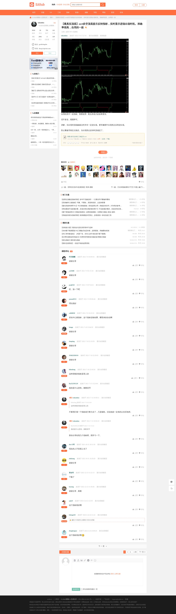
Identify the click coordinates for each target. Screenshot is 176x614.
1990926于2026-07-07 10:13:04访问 (70, 168)
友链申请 (98, 599)
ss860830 (72, 313)
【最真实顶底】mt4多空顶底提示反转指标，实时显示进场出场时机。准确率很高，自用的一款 (85, 17)
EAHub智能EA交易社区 (40, 17)
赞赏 (103, 152)
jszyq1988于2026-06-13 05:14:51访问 (141, 168)
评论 (141, 182)
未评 (105, 143)
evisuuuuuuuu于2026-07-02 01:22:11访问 (96, 168)
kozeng (71, 487)
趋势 (67, 32)
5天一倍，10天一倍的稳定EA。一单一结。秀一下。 (47, 130)
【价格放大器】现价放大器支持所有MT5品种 (77, 227)
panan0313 (72, 299)
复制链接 (103, 36)
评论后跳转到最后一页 (89, 589)
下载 (108, 139)
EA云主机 (66, 4)
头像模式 (72, 162)
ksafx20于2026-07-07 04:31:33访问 (77, 168)
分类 (63, 32)
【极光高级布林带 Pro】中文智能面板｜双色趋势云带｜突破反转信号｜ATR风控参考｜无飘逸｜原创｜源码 (92, 206)
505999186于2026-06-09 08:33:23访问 (64, 175)
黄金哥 (71, 473)
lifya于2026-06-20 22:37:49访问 (128, 168)
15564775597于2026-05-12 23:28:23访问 (109, 175)
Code (92, 560)
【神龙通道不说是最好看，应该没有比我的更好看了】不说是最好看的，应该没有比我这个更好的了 (92, 209)
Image (81, 560)
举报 (63, 182)
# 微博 (32, 126)
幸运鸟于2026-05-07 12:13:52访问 (141, 175)
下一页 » (103, 546)
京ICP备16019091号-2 (85, 599)
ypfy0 (71, 501)
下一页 (141, 552)
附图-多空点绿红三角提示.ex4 (76, 136)
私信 (50, 53)
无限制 (75, 32)
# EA (32, 99)
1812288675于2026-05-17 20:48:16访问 (102, 175)
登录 (136, 5)
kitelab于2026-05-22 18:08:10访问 (96, 175)
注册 (143, 5)
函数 (86, 12)
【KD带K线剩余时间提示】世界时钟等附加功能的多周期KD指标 (83, 237)
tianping (72, 341)
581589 (134, 233)
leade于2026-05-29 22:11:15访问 (83, 175)
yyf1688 (71, 271)
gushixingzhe (43, 44)
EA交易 (59, 4)
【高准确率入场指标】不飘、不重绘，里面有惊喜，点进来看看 (83, 202)
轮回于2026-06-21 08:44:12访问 (109, 168)
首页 (33, 12)
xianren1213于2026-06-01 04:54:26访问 (77, 175)
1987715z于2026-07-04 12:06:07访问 (89, 168)
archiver (49, 599)
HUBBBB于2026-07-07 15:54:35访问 (64, 168)
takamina (64, 36)
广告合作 (107, 599)
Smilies (95, 560)
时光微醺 (72, 257)
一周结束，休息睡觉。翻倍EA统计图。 (43, 123)
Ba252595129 (73, 383)
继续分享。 (34, 136)
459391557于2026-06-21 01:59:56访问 (122, 168)
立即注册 (117, 574)
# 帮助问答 (34, 120)
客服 (126, 599)
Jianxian (136, 209)
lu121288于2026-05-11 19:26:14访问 (115, 175)
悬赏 (112, 12)
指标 (67, 12)
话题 (42, 12)
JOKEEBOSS (73, 355)
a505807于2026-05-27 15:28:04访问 (89, 175)
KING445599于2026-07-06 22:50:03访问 (83, 168)
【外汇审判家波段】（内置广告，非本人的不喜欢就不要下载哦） (84, 234)
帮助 (104, 12)
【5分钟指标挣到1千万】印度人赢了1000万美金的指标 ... (136, 187)
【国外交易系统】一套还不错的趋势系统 (75, 243)
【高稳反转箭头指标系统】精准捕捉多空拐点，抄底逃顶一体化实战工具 (86, 215)
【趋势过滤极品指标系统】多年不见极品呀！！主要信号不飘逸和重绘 (85, 199)
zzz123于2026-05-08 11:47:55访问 (134, 175)
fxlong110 (72, 515)
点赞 (135, 265)
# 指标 (32, 81)
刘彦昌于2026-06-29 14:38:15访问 (102, 168)
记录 (103, 139)
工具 (59, 12)
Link (85, 560)
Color (78, 560)
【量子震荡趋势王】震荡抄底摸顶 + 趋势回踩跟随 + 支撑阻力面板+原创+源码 (88, 212)
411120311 (134, 227)
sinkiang (72, 458)
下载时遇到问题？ (137, 143)
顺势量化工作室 (133, 199)
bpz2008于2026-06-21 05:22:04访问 (115, 168)
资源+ (77, 12)
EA (51, 12)
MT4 (71, 32)
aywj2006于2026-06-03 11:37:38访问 (70, 175)
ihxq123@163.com (44, 48)
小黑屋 (56, 599)
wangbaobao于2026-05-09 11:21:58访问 (128, 175)
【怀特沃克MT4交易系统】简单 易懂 (80, 187)
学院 (95, 12)
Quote (88, 560)
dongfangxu (73, 531)
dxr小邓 (72, 444)
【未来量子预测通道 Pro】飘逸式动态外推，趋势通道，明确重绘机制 (85, 231)
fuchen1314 (133, 240)
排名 (121, 12)
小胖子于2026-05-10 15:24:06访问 (122, 175)
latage (71, 327)
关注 (37, 53)
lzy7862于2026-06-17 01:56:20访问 (134, 168)
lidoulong (72, 369)
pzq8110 (72, 285)
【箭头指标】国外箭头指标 (70, 240)
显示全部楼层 (93, 36)
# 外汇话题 (34, 145)
